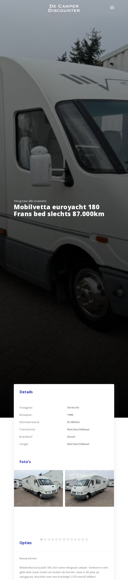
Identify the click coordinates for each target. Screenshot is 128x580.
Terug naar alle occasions (30, 201)
